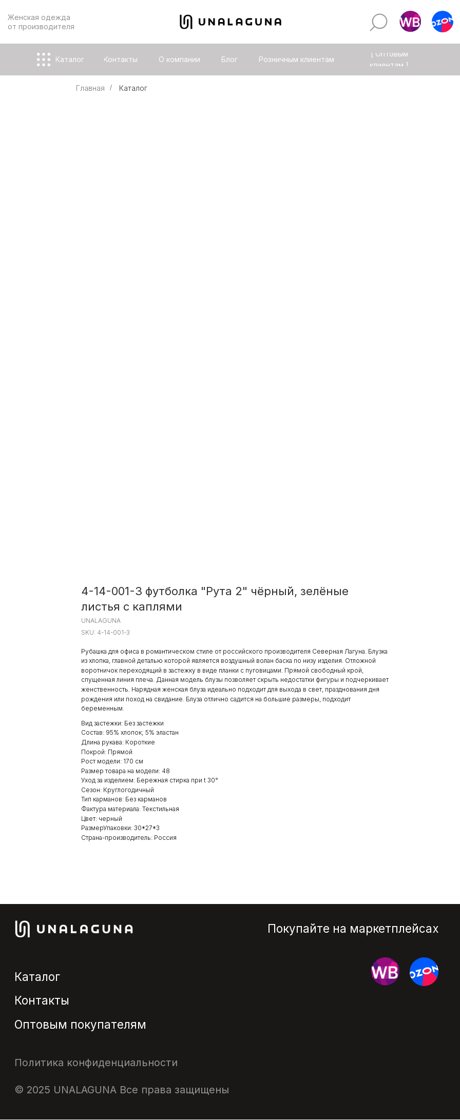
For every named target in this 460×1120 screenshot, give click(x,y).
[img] (378, 22)
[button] (410, 22)
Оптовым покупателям (80, 1024)
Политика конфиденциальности (96, 1062)
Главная (90, 88)
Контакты (41, 1000)
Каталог (133, 88)
